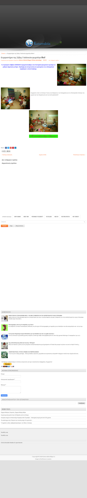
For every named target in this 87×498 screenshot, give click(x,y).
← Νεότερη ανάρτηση (6, 154)
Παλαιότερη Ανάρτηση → (79, 154)
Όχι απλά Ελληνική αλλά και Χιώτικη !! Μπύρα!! (22, 342)
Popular (4, 225)
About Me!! (26, 216)
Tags (11, 225)
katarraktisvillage (48, 456)
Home (3, 53)
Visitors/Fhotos (65, 216)
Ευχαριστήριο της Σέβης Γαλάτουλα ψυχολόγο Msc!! (23, 57)
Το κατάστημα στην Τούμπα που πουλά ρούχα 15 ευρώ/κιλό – (17, 420)
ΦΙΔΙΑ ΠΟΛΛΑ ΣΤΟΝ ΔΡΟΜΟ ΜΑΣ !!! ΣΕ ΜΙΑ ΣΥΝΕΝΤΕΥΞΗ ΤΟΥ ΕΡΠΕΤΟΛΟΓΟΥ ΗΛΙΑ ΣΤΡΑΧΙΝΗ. (35, 315)
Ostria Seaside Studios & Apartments (11, 442)
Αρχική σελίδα (42, 154)
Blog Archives (19, 225)
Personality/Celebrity (37, 216)
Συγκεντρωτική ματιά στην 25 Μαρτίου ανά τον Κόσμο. (15, 415)
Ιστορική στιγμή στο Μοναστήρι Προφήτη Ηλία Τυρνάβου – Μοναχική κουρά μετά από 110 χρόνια (26, 417)
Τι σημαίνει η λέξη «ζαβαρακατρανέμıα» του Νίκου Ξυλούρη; (16, 423)
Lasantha (49, 459)
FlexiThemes (43, 459)
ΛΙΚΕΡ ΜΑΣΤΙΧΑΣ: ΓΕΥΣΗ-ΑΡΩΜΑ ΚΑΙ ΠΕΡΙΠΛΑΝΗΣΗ (24, 352)
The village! (49, 216)
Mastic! (56, 216)
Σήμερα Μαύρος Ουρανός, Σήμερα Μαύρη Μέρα (13, 412)
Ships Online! (17, 216)
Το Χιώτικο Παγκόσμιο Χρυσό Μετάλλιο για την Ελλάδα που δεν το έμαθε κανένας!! (31, 333)
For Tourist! (76, 216)
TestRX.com (4, 432)
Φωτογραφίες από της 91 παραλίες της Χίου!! (21, 324)
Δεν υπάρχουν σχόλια (54, 60)
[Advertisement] (17, 17)
